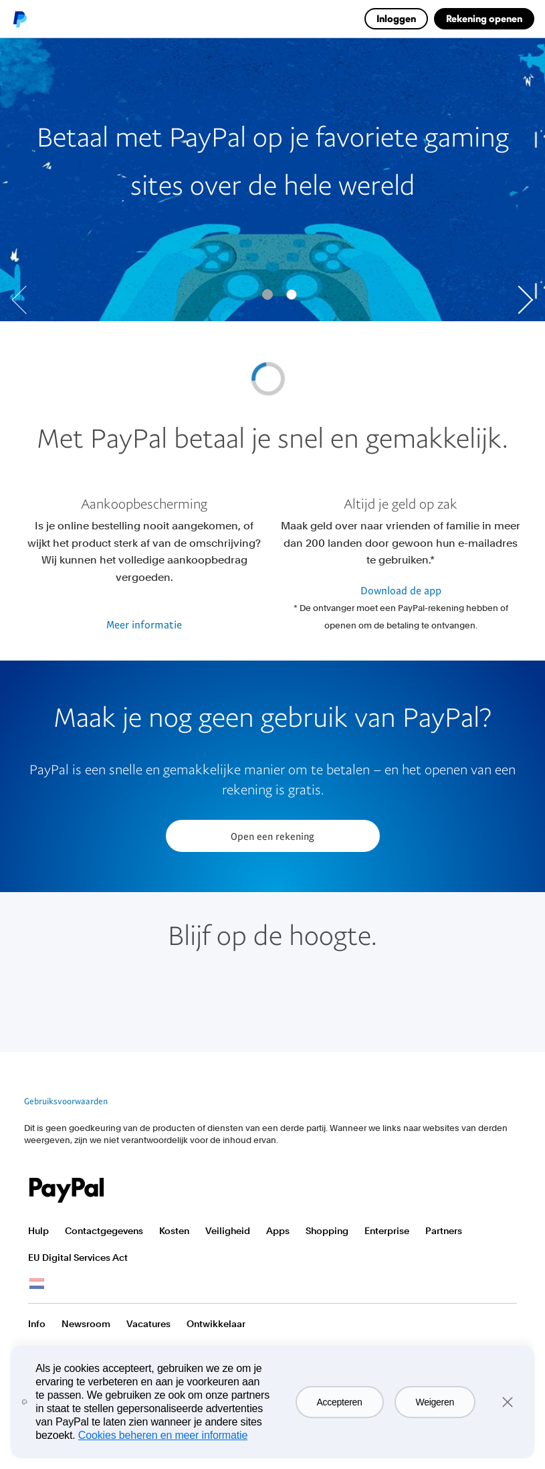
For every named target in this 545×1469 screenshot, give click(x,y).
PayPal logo (19, 18)
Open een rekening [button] (272, 836)
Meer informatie (144, 624)
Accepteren (339, 1402)
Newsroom (86, 1323)
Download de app (400, 590)
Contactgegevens (104, 1230)
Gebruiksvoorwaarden (66, 1101)
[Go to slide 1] (291, 294)
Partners (443, 1230)
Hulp (38, 1230)
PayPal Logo (67, 1190)
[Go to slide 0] (267, 294)
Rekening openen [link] (484, 18)
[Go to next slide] (519, 300)
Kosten (174, 1230)
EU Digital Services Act (78, 1257)
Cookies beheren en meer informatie (162, 1435)
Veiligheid (227, 1230)
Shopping (327, 1230)
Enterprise (386, 1230)
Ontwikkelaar (216, 1323)
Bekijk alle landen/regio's (36, 1284)
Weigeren (435, 1402)
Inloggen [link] (396, 18)
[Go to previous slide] (26, 300)
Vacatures (148, 1323)
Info (36, 1323)
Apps (278, 1230)
